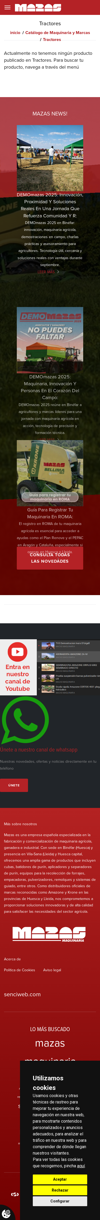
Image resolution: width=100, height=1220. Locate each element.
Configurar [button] (60, 1201)
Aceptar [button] (60, 1179)
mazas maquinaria (50, 1052)
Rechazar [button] (60, 1190)
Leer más (46, 272)
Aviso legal (52, 970)
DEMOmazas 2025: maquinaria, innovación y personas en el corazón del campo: (50, 421)
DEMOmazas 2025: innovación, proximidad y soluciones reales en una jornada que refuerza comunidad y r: (50, 205)
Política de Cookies (19, 970)
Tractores (52, 39)
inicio (15, 33)
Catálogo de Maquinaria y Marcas (57, 33)
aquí (81, 1165)
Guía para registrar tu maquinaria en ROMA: (50, 544)
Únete (14, 785)
